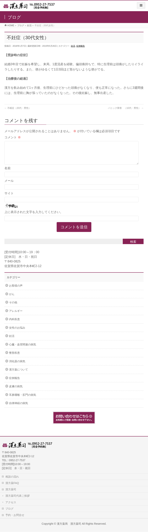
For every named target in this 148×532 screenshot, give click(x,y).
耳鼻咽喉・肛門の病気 (22, 399)
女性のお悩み (17, 332)
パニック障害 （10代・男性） (126, 108)
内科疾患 (14, 323)
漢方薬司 (10, 489)
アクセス (10, 502)
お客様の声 (16, 290)
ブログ (9, 508)
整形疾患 (14, 357)
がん (11, 298)
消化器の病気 (17, 366)
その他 (13, 307)
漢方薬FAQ (12, 483)
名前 (7, 172)
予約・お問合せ (14, 515)
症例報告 (80, 46)
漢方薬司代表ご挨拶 (17, 495)
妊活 (73, 46)
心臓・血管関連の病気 (22, 349)
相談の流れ (12, 476)
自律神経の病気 (18, 407)
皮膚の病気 (16, 391)
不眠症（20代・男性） (17, 108)
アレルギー (16, 315)
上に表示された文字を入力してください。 (33, 216)
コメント (12, 137)
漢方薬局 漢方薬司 (69, 523)
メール (9, 185)
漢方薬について (18, 374)
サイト (9, 198)
